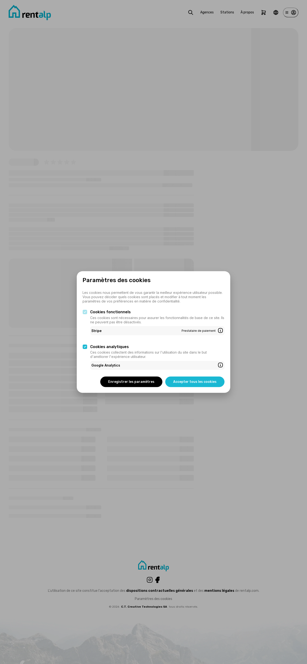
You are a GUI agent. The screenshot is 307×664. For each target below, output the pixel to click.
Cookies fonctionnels (110, 312)
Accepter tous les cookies (195, 381)
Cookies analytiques (109, 346)
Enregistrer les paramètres (131, 381)
